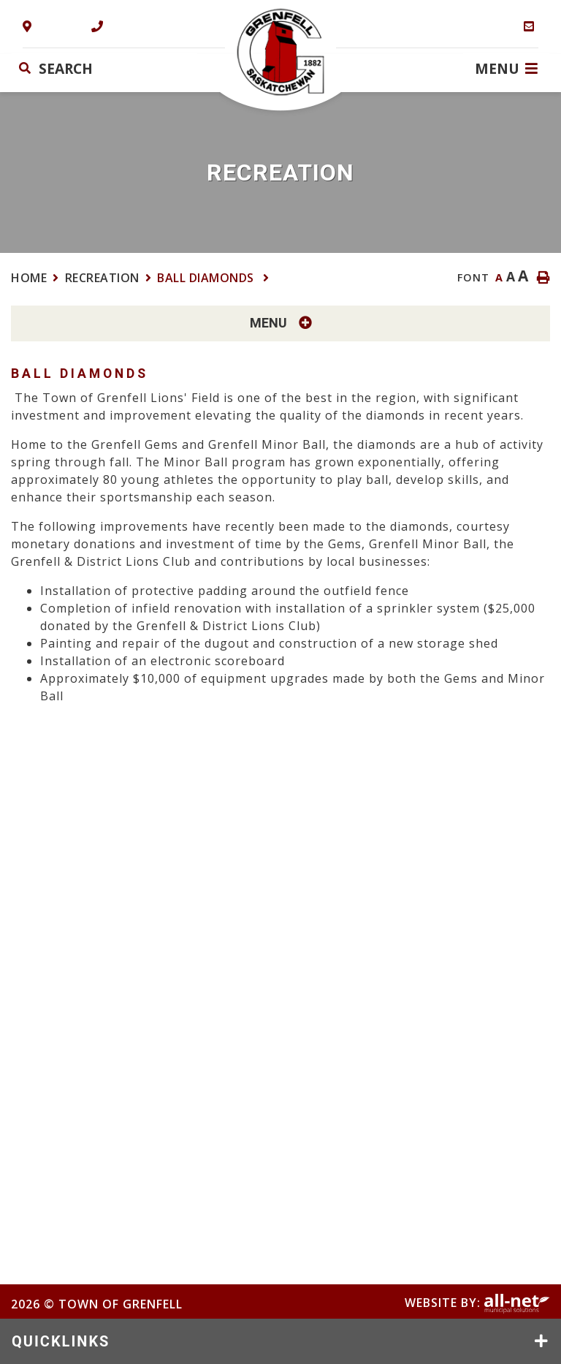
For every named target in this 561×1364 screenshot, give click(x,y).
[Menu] (506, 67)
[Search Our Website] (104, 68)
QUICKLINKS (61, 1341)
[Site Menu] (280, 323)
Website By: (477, 1303)
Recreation (102, 278)
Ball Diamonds (207, 278)
